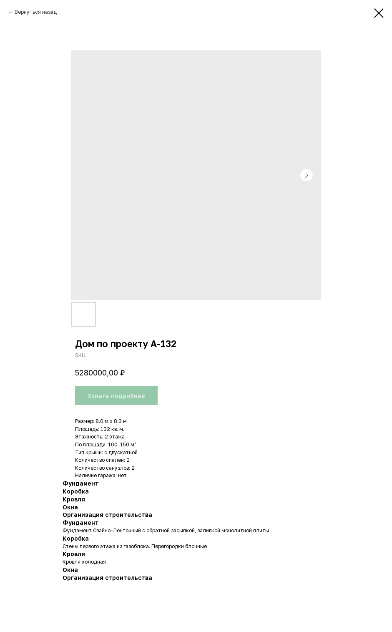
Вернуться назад (36, 12)
